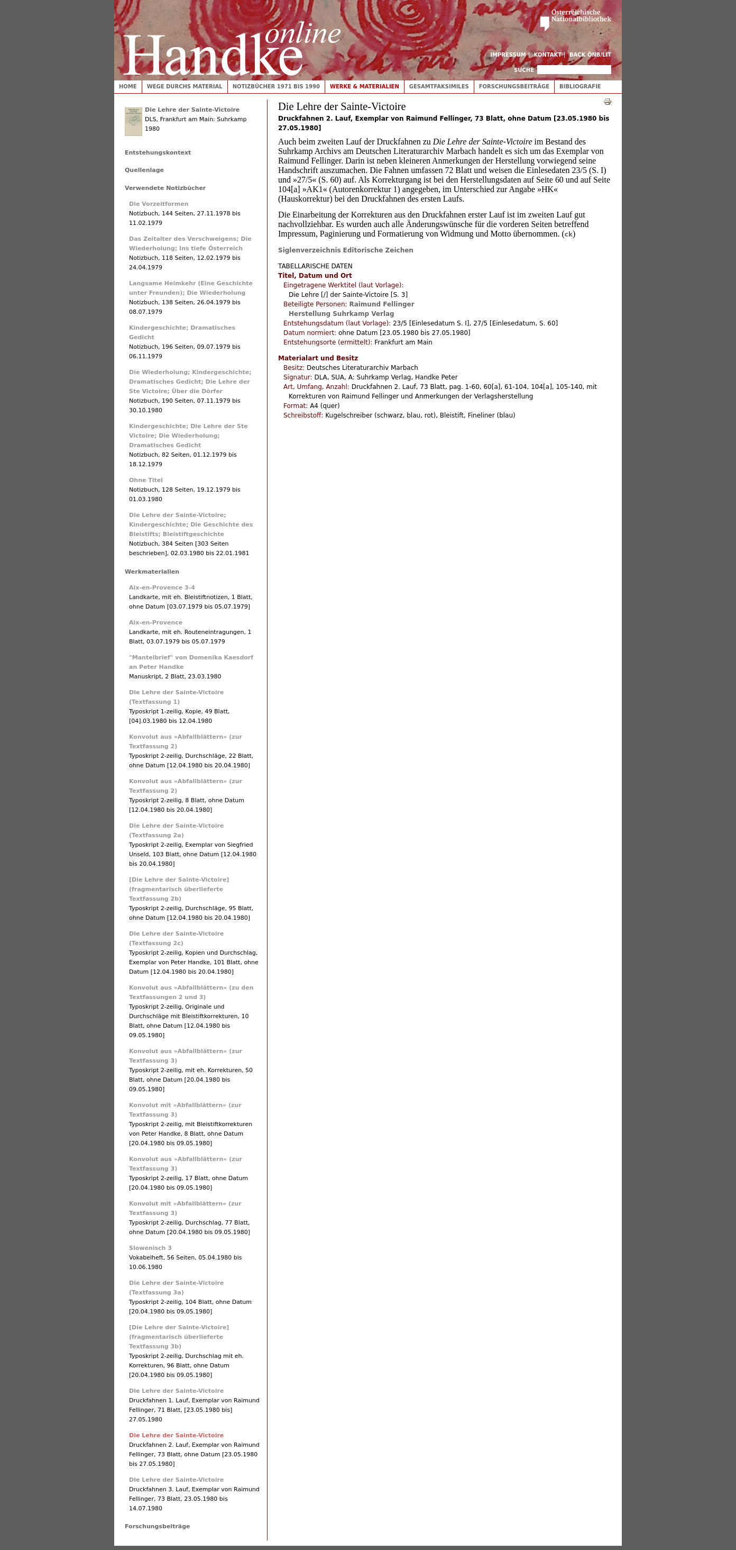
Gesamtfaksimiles (439, 86)
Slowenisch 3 (150, 1248)
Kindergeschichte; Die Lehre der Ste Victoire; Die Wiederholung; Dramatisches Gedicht (188, 436)
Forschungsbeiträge (514, 86)
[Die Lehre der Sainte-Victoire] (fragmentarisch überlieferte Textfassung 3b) (179, 1337)
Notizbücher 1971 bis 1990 (276, 86)
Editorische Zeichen (378, 250)
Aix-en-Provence (155, 622)
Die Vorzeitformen (159, 204)
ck (569, 234)
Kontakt (548, 55)
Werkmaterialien (152, 571)
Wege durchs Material (185, 86)
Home (128, 86)
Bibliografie (580, 86)
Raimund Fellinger (381, 304)
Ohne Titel (146, 480)
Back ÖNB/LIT (590, 55)
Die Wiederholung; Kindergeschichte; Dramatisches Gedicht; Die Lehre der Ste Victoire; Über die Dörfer (190, 382)
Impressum (508, 55)
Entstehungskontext (158, 152)
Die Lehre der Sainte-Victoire (192, 109)
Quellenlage (144, 170)
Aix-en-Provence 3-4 (162, 587)
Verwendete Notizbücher (165, 188)
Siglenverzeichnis (309, 250)
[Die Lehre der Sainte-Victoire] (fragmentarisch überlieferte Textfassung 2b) (179, 889)
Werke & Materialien (364, 86)
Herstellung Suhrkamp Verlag (341, 314)
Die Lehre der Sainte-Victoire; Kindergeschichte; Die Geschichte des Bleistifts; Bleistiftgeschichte (191, 525)
